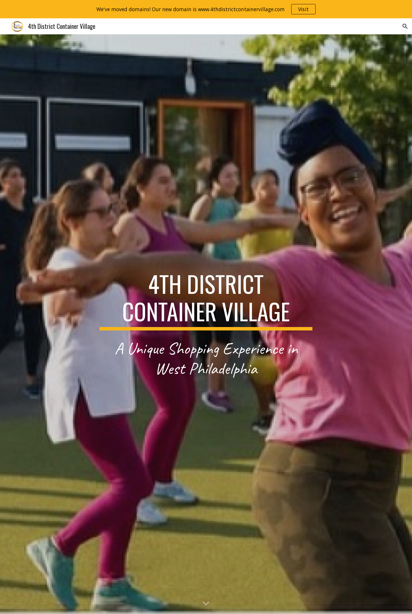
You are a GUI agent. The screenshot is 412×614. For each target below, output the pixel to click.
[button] (405, 26)
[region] (206, 9)
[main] (206, 300)
